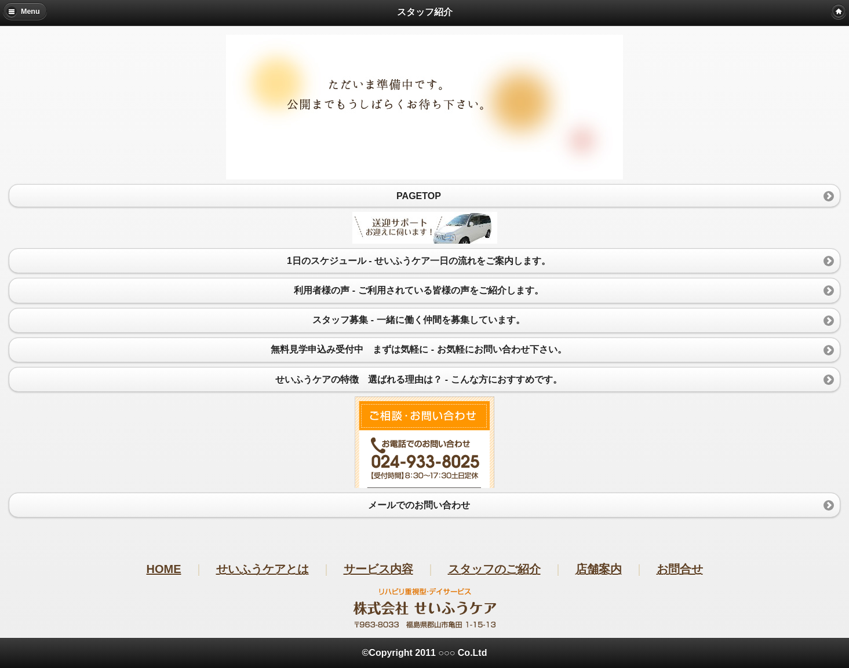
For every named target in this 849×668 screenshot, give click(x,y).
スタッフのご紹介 (494, 569)
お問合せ (680, 569)
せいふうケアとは (262, 569)
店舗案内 (598, 569)
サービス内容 (378, 569)
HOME (164, 569)
